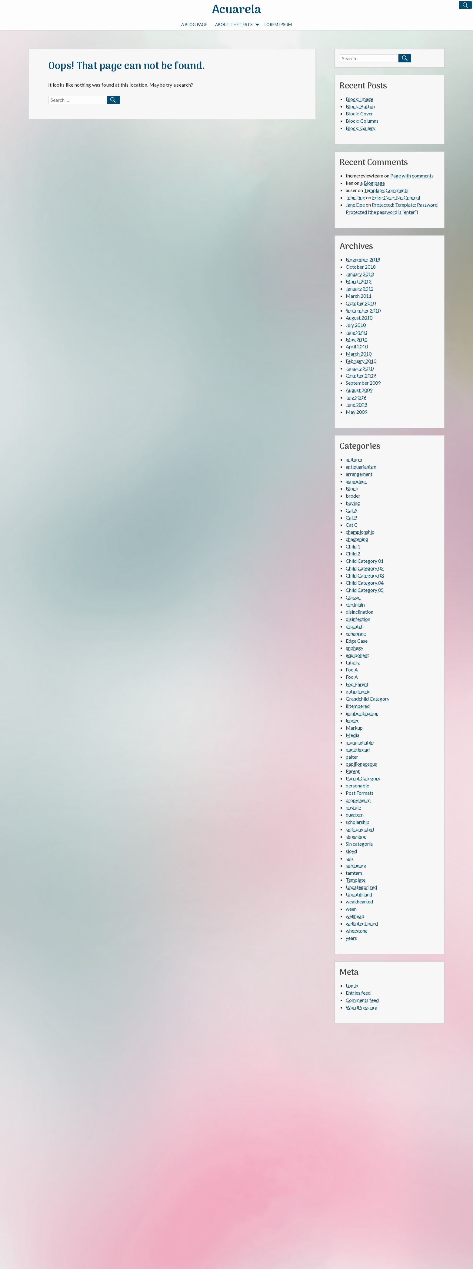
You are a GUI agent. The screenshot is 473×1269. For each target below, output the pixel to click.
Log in (352, 985)
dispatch (355, 626)
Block (352, 488)
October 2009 (361, 375)
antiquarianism (361, 466)
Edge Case (357, 641)
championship (360, 532)
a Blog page (194, 24)
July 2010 (356, 325)
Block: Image (359, 99)
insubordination (362, 713)
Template (355, 880)
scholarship (357, 822)
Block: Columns (362, 121)
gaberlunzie (358, 691)
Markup (354, 728)
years (351, 938)
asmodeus (356, 481)
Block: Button (360, 106)
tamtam (354, 873)
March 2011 (358, 296)
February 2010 (361, 361)
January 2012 (360, 288)
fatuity (353, 662)
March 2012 (358, 281)
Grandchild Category (367, 698)
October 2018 (361, 267)
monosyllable (360, 742)
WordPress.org (362, 1007)
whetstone (357, 930)
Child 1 (353, 546)
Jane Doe (355, 204)
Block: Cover (359, 113)
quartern (355, 814)
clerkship (355, 604)
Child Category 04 (365, 582)
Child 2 (353, 553)
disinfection (358, 619)
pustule (353, 807)
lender (352, 720)
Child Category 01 (365, 561)
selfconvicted (360, 829)
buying (353, 503)
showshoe (356, 836)
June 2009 (356, 404)
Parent (353, 771)
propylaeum (358, 800)
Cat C (352, 525)
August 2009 (359, 390)
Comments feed (362, 1000)
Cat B (352, 517)
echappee (356, 633)
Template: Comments (386, 190)
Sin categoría (359, 844)
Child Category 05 (365, 590)
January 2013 (360, 274)
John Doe (355, 197)
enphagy (354, 648)
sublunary (356, 865)
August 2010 (359, 317)
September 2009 (363, 383)
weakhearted (359, 901)
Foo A (352, 669)
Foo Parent (357, 684)
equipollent (357, 655)
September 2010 (363, 310)
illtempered (358, 706)
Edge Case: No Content (396, 197)
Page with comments (412, 175)
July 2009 (356, 397)
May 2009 (356, 412)
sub (349, 858)
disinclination (359, 612)
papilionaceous (361, 764)
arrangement (359, 474)
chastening (357, 539)
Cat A (352, 510)
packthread (358, 749)
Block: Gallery (360, 128)
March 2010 (358, 353)
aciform (354, 459)
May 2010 (356, 339)
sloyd (351, 851)
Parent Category (363, 778)
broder (353, 496)
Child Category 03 (365, 575)
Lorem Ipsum (278, 24)
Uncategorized (361, 887)
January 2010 (360, 368)
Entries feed (358, 993)
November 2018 (363, 259)
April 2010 (357, 346)
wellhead (355, 916)
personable (357, 785)
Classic (353, 597)
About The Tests (237, 24)
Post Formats (360, 793)
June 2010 (356, 332)
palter (352, 757)
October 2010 (361, 303)
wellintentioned (362, 923)
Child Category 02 (365, 568)
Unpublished (359, 894)
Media (352, 735)
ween (351, 909)
